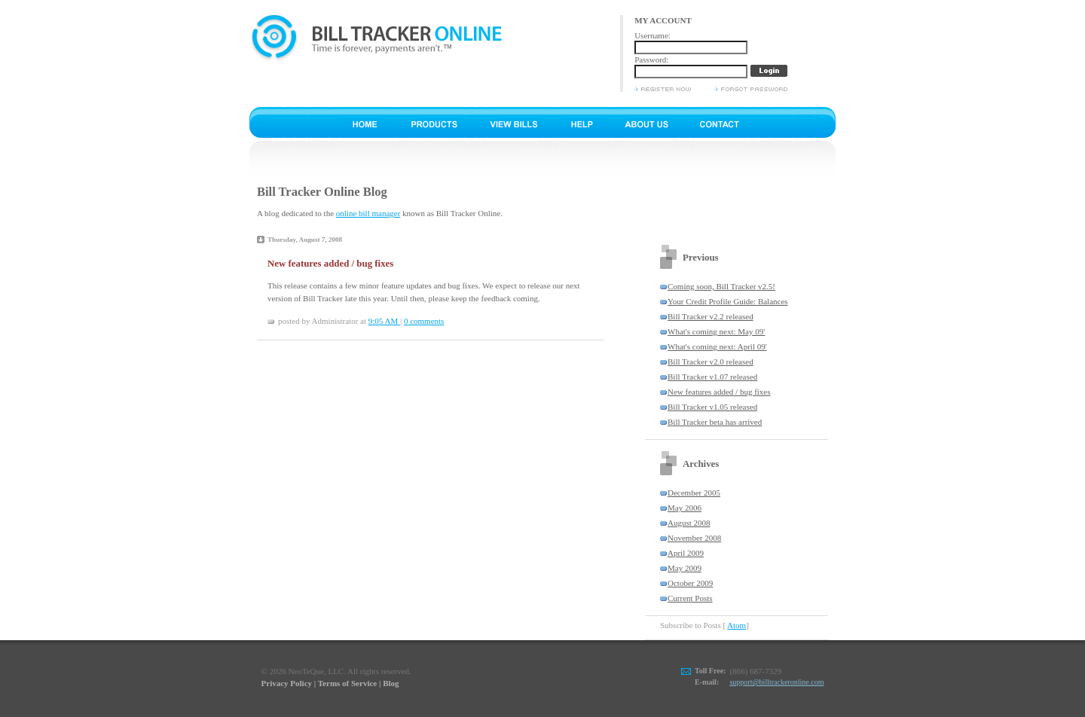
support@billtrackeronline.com (776, 682)
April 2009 (686, 552)
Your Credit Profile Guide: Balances (728, 301)
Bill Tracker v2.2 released (710, 316)
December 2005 (694, 492)
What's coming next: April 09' (717, 346)
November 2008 (694, 537)
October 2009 (690, 582)
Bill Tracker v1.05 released (712, 406)
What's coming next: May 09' (716, 331)
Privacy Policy (287, 683)
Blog (391, 683)
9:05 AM (384, 320)
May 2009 (684, 567)
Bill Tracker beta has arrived (715, 421)
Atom (736, 625)
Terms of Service (347, 683)
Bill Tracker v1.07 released (712, 376)
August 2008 (689, 522)
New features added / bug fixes (719, 391)
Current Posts (690, 598)
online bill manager (368, 213)
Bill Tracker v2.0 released (710, 361)
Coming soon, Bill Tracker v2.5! (721, 286)
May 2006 (684, 507)
